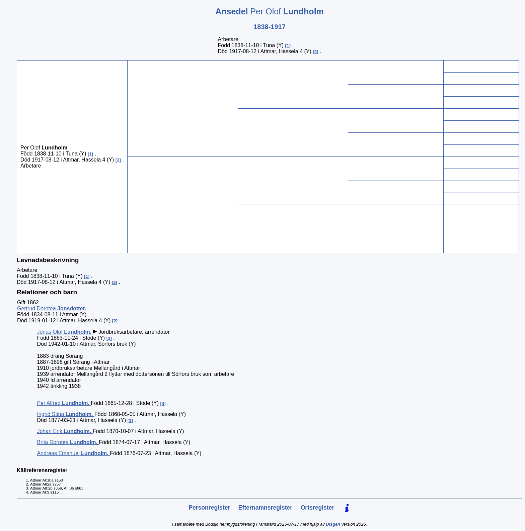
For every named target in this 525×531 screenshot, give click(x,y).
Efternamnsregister (265, 507)
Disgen (333, 524)
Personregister (209, 507)
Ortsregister (317, 507)
